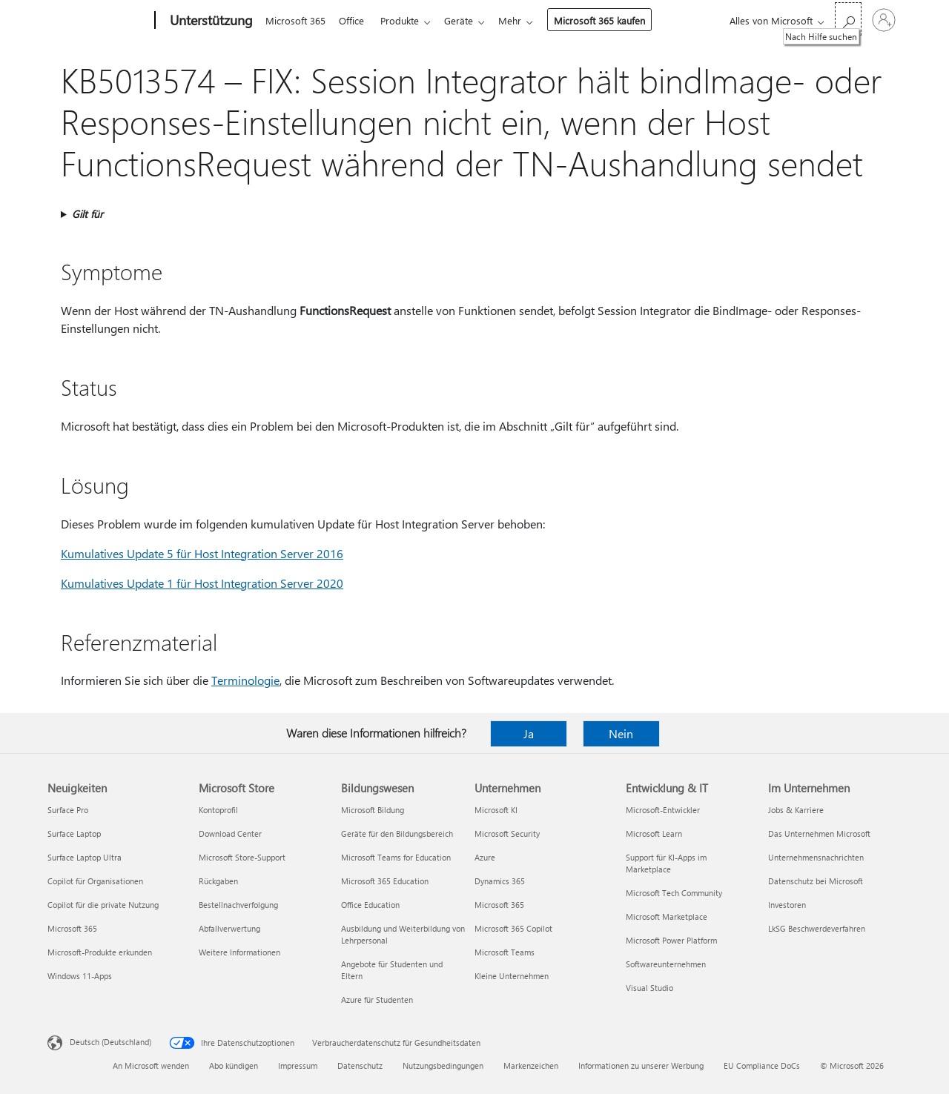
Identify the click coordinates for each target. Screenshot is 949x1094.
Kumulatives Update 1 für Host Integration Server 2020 (202, 583)
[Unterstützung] (209, 21)
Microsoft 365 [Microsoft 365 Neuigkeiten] (72, 928)
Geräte (467, 20)
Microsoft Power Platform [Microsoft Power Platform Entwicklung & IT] (671, 940)
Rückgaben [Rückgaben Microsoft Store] (218, 880)
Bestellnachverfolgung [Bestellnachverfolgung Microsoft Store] (238, 904)
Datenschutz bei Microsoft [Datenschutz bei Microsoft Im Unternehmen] (815, 880)
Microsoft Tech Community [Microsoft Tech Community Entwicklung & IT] (674, 892)
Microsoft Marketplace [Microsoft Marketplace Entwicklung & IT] (666, 916)
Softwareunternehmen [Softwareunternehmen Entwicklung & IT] (666, 963)
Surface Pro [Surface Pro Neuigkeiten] (67, 809)
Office (354, 20)
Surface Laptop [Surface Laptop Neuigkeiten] (74, 833)
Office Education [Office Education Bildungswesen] (370, 904)
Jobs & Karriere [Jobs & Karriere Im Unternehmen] (796, 809)
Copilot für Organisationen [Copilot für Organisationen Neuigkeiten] (95, 880)
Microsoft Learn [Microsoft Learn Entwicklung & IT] (654, 833)
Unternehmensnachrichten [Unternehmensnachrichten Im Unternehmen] (816, 857)
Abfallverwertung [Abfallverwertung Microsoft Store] (229, 928)
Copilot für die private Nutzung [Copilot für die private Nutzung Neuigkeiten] (103, 904)
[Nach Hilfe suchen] (848, 19)
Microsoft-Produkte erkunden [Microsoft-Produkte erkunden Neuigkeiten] (99, 952)
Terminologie (245, 680)
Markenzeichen (530, 1065)
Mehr (521, 20)
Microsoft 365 (295, 20)
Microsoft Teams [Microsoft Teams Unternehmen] (504, 952)
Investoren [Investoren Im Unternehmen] (787, 904)
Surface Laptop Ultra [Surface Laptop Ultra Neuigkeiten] (84, 857)
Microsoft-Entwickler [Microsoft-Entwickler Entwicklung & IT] (663, 809)
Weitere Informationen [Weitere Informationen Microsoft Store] (239, 952)
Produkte (405, 20)
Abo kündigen (233, 1065)
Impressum (297, 1065)
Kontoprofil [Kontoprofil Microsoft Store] (218, 809)
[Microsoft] (98, 21)
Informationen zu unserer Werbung (641, 1065)
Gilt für (87, 214)
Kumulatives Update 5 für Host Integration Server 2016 (202, 553)
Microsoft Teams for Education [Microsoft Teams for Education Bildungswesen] (396, 857)
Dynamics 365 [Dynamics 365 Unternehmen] (499, 880)
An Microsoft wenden (151, 1065)
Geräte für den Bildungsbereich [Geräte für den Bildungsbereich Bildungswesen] (397, 833)
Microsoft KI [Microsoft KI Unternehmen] (496, 809)
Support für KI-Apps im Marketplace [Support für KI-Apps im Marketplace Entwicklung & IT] (666, 863)
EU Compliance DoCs (762, 1065)
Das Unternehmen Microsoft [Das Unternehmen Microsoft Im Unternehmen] (819, 833)
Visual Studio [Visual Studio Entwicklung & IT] (649, 987)
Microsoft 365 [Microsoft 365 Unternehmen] (499, 904)
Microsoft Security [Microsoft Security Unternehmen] (507, 833)
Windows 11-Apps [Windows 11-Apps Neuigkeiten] (79, 975)
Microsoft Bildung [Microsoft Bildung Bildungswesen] (372, 809)
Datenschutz (360, 1065)
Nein (621, 733)
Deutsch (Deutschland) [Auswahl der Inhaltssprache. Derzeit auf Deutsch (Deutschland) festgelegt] (110, 1041)
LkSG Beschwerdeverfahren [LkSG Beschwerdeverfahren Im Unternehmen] (816, 928)
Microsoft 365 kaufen (611, 20)
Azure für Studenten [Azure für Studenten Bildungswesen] (377, 999)
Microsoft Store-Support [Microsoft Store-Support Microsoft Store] (242, 857)
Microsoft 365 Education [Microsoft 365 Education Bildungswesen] (385, 880)
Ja (528, 733)
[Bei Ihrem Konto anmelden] (884, 20)
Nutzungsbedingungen (443, 1065)
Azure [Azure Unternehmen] (484, 857)
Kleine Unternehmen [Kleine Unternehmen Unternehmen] (511, 975)
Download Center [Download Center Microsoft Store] (230, 833)
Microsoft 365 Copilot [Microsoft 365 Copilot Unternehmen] (513, 928)
